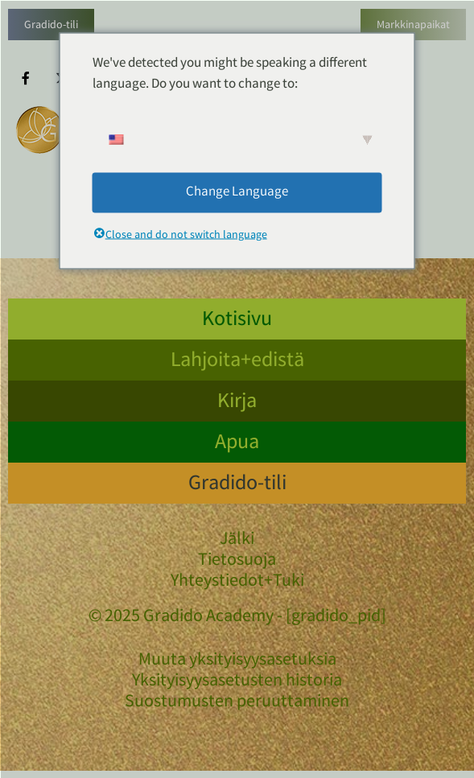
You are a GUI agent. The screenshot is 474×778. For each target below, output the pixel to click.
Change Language (237, 192)
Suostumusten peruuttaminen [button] (237, 703)
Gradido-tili (51, 26)
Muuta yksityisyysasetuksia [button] (237, 661)
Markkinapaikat (413, 26)
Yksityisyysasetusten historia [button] (237, 682)
